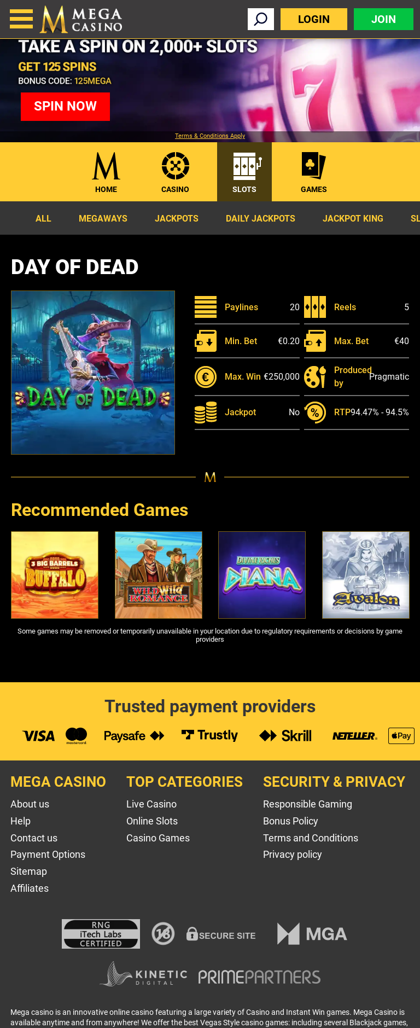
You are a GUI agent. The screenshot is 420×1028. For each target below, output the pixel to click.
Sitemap (28, 871)
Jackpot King (353, 218)
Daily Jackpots (260, 218)
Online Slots (152, 821)
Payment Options (47, 854)
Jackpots (177, 218)
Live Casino (151, 804)
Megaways (103, 218)
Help (20, 821)
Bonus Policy (290, 821)
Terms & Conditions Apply (210, 136)
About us (29, 804)
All (43, 218)
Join (383, 19)
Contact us (33, 838)
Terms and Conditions (310, 838)
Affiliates (29, 888)
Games (314, 189)
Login (314, 19)
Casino (175, 189)
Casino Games (158, 838)
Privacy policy (292, 854)
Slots (244, 189)
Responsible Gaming (307, 804)
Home (106, 189)
